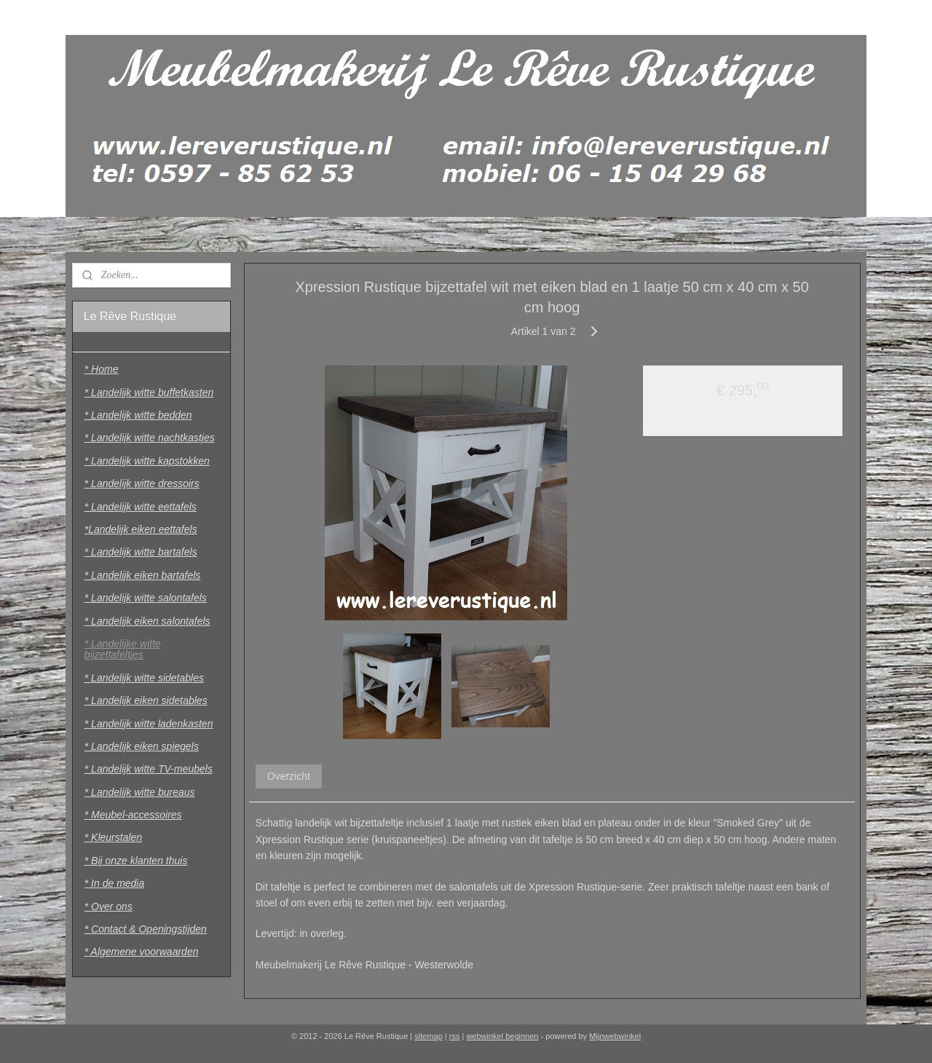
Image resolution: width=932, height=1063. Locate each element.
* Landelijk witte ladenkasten (148, 724)
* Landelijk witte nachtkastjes (149, 437)
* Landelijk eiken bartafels (142, 575)
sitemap (428, 1036)
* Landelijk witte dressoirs (142, 483)
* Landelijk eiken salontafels (147, 621)
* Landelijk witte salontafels (145, 598)
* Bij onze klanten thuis (136, 860)
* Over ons (108, 906)
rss (454, 1036)
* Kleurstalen (113, 837)
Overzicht (287, 776)
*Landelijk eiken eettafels (140, 529)
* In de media (114, 883)
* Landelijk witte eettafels (140, 507)
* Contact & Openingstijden (145, 929)
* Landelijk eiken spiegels (141, 746)
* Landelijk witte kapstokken (147, 461)
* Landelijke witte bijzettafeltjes (122, 649)
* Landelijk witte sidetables (144, 678)
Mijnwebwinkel (615, 1036)
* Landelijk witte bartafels (140, 552)
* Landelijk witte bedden (138, 415)
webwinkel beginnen (502, 1036)
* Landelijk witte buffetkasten (148, 392)
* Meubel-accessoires (133, 815)
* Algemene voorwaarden (141, 951)
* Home (101, 369)
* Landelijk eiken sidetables (146, 700)
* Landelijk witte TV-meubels (148, 769)
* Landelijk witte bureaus (139, 792)
